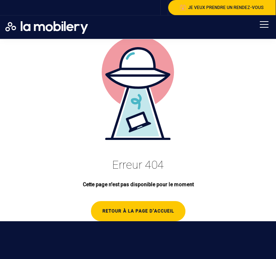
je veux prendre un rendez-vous (222, 7)
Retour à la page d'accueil (138, 211)
